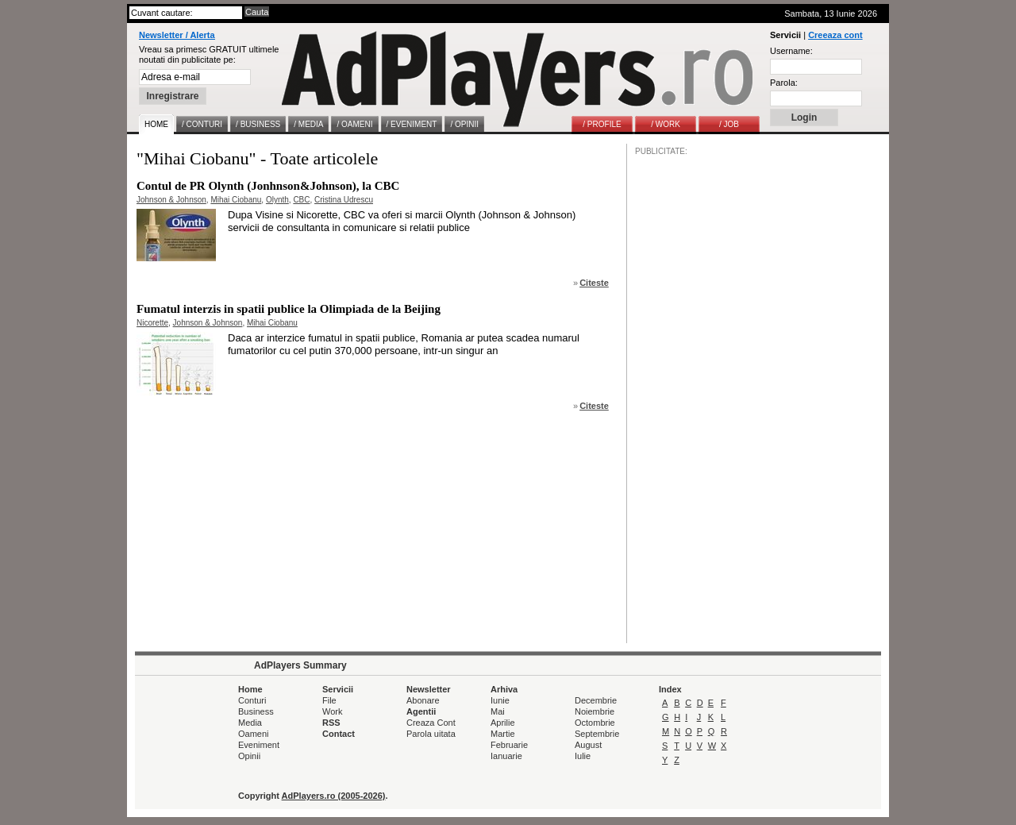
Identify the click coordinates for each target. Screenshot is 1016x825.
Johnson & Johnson (171, 199)
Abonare (423, 700)
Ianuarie (506, 756)
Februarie (509, 745)
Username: (791, 51)
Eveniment (258, 745)
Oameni (253, 733)
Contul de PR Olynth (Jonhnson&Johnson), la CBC (268, 185)
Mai (498, 711)
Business (256, 711)
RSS (331, 722)
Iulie (583, 756)
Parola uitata (431, 733)
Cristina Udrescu (343, 199)
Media (250, 722)
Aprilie (503, 722)
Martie (503, 733)
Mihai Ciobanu (235, 199)
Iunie (500, 700)
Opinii (249, 756)
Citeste (594, 282)
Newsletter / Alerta (177, 35)
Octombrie (595, 722)
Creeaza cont (835, 35)
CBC (301, 199)
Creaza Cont (431, 722)
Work (332, 711)
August (588, 745)
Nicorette (152, 322)
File (329, 700)
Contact (338, 733)
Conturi (252, 700)
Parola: (784, 82)
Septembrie (597, 733)
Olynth (277, 199)
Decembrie (596, 700)
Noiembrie (594, 711)
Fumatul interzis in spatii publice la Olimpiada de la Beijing (289, 309)
